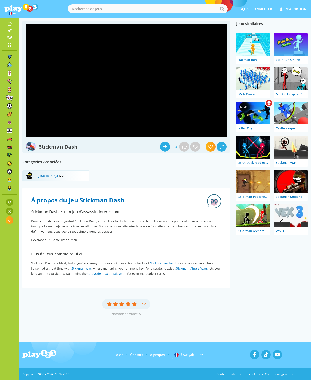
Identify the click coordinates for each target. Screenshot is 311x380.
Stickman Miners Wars (191, 268)
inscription (293, 9)
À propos (157, 354)
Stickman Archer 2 (163, 263)
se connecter (256, 9)
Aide (119, 354)
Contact (136, 354)
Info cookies (251, 374)
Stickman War (81, 268)
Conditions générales (280, 374)
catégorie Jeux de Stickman (106, 274)
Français (184, 354)
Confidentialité (227, 374)
